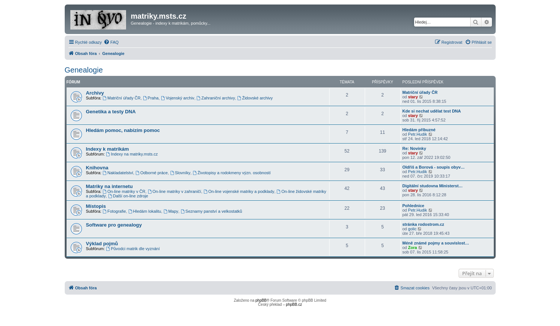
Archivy (95, 93)
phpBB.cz (294, 304)
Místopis (96, 206)
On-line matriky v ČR (123, 191)
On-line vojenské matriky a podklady (239, 191)
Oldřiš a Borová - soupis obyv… (434, 167)
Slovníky (180, 172)
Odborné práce (151, 172)
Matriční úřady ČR (121, 98)
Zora (412, 247)
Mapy (170, 211)
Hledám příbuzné (419, 129)
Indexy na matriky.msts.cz (132, 154)
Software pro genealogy (114, 225)
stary (413, 97)
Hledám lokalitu (144, 211)
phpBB (261, 300)
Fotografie (114, 211)
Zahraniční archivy (216, 98)
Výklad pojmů (102, 243)
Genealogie (84, 70)
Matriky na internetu (109, 186)
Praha (151, 98)
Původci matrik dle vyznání (133, 248)
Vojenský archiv (177, 98)
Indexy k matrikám (107, 149)
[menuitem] (111, 42)
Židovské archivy (255, 98)
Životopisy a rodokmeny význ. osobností (232, 172)
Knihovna (97, 167)
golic (412, 229)
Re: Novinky (414, 148)
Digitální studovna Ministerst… (433, 186)
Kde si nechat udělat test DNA (432, 111)
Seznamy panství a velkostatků (211, 211)
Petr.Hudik (417, 134)
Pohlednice (414, 205)
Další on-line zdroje (128, 196)
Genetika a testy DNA (111, 111)
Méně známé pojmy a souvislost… (436, 243)
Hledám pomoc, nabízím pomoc (123, 130)
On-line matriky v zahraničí (174, 191)
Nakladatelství (117, 172)
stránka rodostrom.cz (423, 224)
